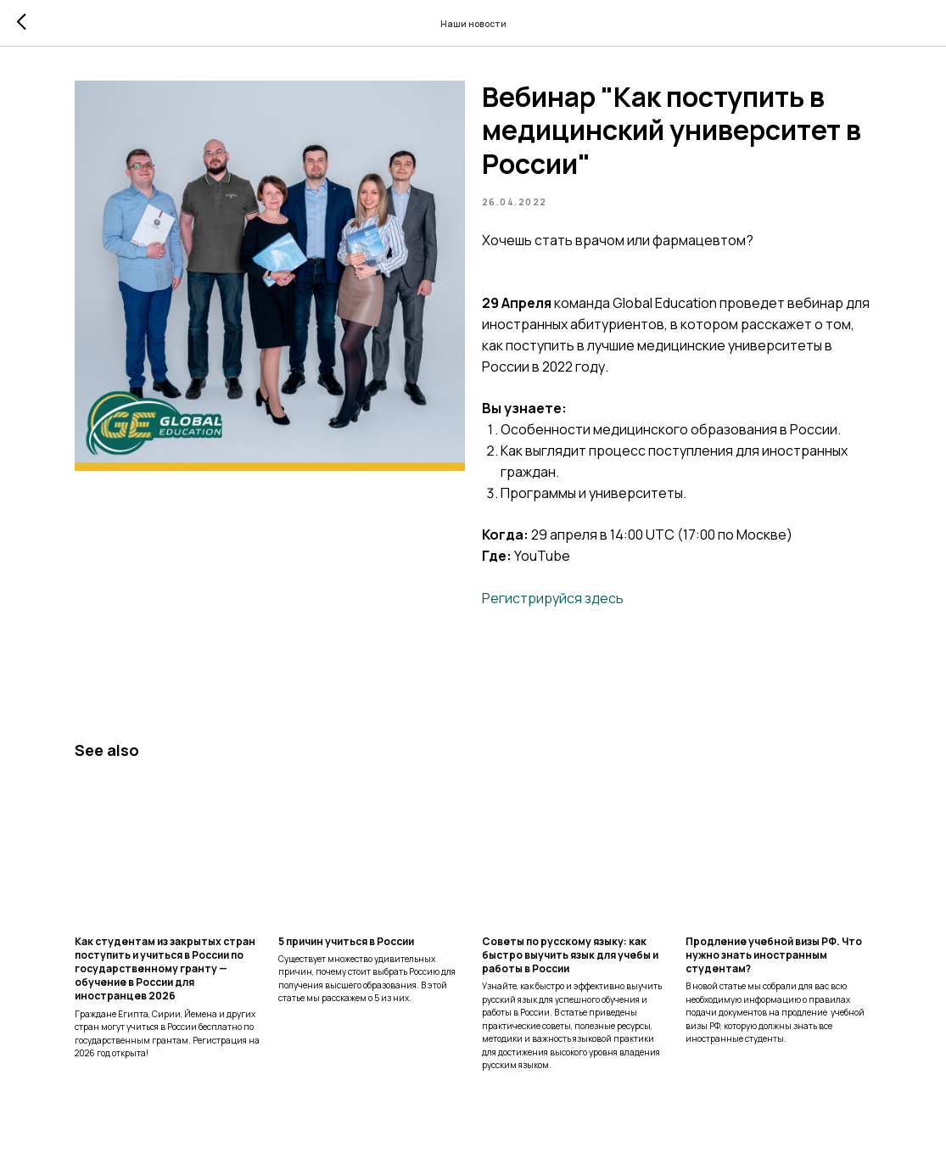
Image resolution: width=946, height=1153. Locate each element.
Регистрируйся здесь (553, 598)
